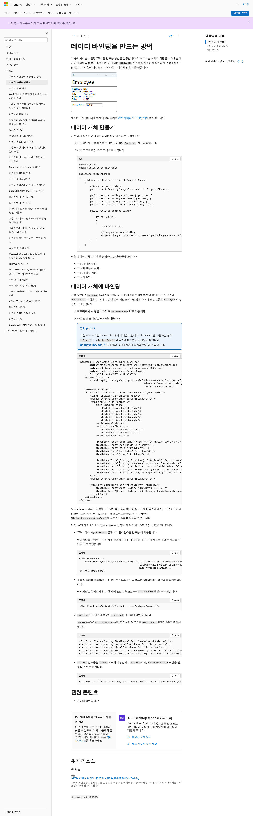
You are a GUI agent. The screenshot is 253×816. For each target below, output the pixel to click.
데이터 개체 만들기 (216, 41)
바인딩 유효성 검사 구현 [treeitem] (21, 141)
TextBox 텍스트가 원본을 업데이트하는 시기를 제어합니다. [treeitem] (27, 106)
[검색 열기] (238, 4)
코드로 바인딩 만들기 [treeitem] (20, 178)
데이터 (83, 35)
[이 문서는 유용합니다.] (238, 61)
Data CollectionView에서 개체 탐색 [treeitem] (26, 190)
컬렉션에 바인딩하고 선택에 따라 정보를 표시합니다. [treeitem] (27, 121)
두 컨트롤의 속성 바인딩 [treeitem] (21, 135)
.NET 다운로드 (240, 13)
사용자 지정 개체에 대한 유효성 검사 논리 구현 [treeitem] (27, 149)
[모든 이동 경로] (74, 35)
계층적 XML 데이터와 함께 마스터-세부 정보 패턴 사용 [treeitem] (27, 230)
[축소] (46, 33)
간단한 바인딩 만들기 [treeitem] (20, 82)
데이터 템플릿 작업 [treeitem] (16, 58)
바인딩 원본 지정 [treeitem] (17, 88)
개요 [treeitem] (8, 46)
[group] (129, 206)
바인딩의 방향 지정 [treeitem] (18, 113)
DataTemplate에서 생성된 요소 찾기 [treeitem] (27, 324)
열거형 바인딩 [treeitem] (16, 129)
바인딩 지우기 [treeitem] (16, 318)
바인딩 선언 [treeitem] (12, 64)
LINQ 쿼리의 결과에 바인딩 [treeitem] (22, 285)
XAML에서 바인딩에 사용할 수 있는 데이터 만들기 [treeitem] (28, 96)
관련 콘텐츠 (213, 50)
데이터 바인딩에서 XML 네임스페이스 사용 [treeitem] (28, 293)
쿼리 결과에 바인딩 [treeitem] (18, 279)
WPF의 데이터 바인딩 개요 (133, 118)
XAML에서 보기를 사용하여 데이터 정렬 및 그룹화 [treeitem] (28, 210)
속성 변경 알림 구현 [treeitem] (19, 247)
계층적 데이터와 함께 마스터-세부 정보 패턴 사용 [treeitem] (27, 220)
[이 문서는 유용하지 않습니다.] (242, 61)
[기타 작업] (179, 35)
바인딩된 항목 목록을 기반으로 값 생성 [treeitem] (27, 240)
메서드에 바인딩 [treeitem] (17, 307)
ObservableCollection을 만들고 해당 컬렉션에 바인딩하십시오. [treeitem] (27, 255)
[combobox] (26, 40)
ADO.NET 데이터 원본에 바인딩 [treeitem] (24, 301)
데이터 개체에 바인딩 (217, 45)
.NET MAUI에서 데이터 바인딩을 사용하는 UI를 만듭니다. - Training (105, 778)
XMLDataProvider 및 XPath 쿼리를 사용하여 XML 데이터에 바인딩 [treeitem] (27, 271)
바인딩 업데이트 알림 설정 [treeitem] (22, 312)
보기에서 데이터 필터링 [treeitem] (21, 196)
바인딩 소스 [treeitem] (12, 52)
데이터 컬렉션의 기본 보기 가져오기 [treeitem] (27, 184)
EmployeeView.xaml (91, 344)
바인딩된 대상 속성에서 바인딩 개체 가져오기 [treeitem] (27, 159)
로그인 (245, 4)
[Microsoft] (6, 4)
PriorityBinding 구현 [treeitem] (19, 263)
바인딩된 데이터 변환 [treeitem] (20, 173)
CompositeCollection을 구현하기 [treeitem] (25, 167)
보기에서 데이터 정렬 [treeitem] (20, 202)
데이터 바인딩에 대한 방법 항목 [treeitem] (25, 76)
